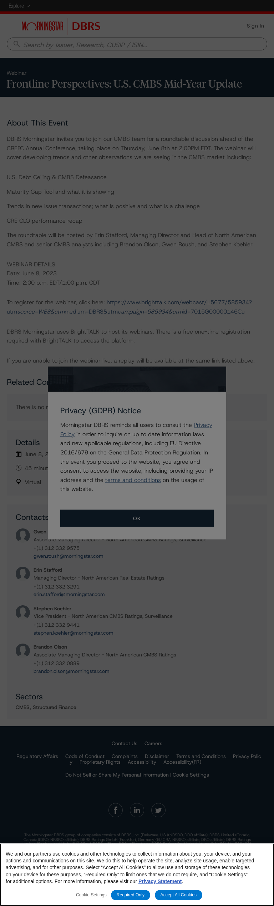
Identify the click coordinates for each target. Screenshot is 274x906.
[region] (137, 874)
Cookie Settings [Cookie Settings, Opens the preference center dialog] (91, 894)
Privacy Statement (160, 881)
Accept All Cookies (179, 894)
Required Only (130, 894)
